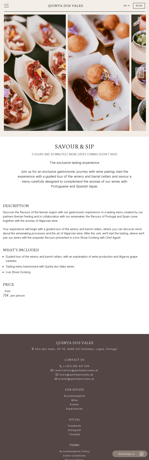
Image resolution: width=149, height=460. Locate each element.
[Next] (140, 72)
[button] (6, 5)
